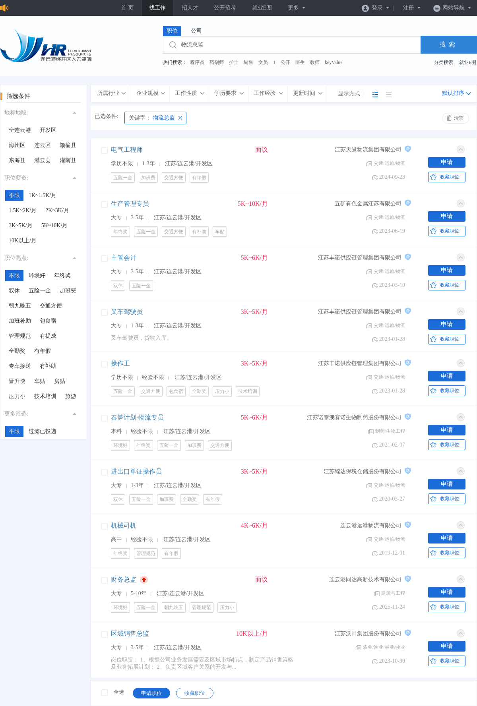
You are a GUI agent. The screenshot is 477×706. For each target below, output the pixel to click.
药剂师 (216, 62)
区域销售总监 (130, 633)
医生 (300, 62)
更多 (297, 8)
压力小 (17, 396)
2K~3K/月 (57, 210)
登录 (376, 8)
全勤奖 (17, 351)
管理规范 (20, 336)
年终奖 (62, 276)
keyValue (334, 62)
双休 (14, 291)
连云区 (42, 145)
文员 (263, 62)
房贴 (59, 381)
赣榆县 (68, 145)
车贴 (39, 381)
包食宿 (48, 321)
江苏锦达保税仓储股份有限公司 (362, 471)
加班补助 (20, 321)
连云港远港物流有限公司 (370, 525)
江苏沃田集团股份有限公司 (368, 633)
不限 (14, 195)
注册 (412, 8)
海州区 (17, 145)
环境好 (37, 276)
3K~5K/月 (21, 225)
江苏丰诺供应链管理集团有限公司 (359, 258)
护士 (233, 62)
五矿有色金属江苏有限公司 (368, 204)
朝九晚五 (20, 306)
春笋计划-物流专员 (137, 417)
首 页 (127, 8)
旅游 (70, 396)
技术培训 (45, 396)
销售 (248, 62)
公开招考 (225, 8)
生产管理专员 (130, 203)
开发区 (48, 130)
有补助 (48, 366)
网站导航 (452, 8)
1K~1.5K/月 (42, 195)
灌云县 (42, 160)
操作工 (120, 363)
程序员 (197, 62)
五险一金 (40, 291)
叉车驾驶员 (127, 311)
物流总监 (152, 118)
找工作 (157, 8)
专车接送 (20, 366)
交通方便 (51, 306)
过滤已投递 (42, 431)
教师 (315, 62)
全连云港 (20, 130)
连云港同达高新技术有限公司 (365, 579)
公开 (285, 62)
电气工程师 (127, 149)
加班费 (68, 291)
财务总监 (123, 579)
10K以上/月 (23, 241)
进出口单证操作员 (136, 471)
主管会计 (123, 257)
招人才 (190, 8)
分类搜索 (443, 62)
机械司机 (123, 525)
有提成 (48, 336)
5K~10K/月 (54, 225)
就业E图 (262, 8)
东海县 (17, 160)
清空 (458, 118)
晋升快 (17, 381)
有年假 (42, 351)
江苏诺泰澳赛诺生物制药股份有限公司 (354, 417)
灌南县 (68, 160)
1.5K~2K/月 (23, 210)
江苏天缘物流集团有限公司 (368, 150)
